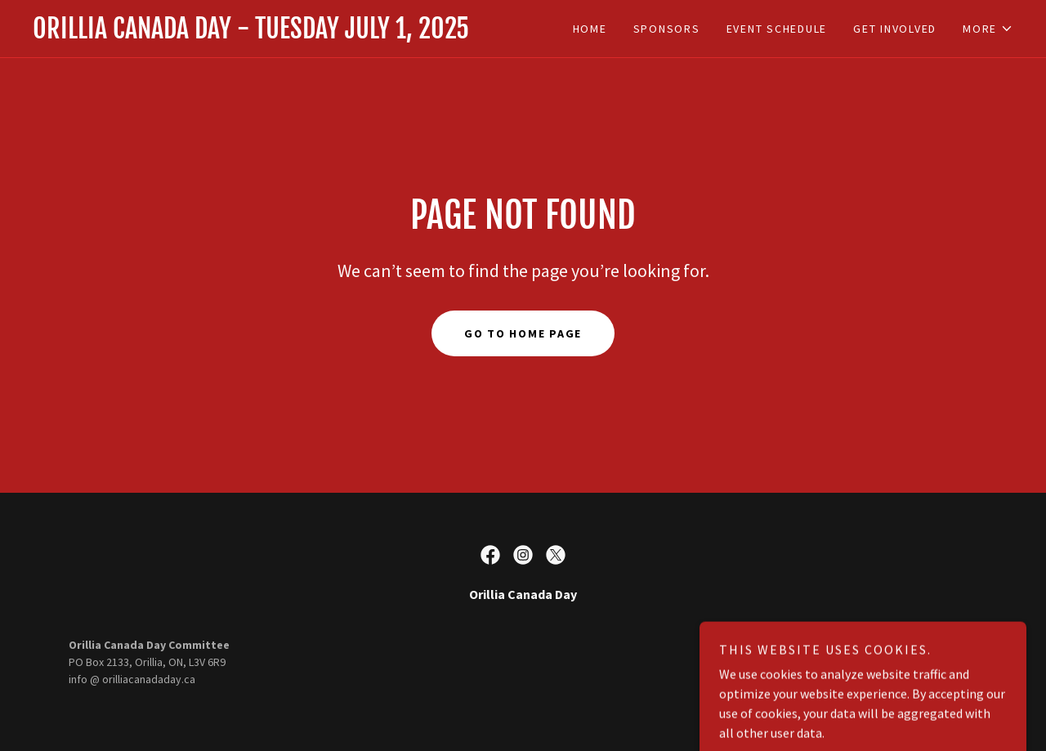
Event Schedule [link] (777, 28)
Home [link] (590, 28)
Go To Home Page (523, 333)
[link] (278, 33)
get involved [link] (894, 28)
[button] (988, 28)
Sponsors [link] (666, 28)
